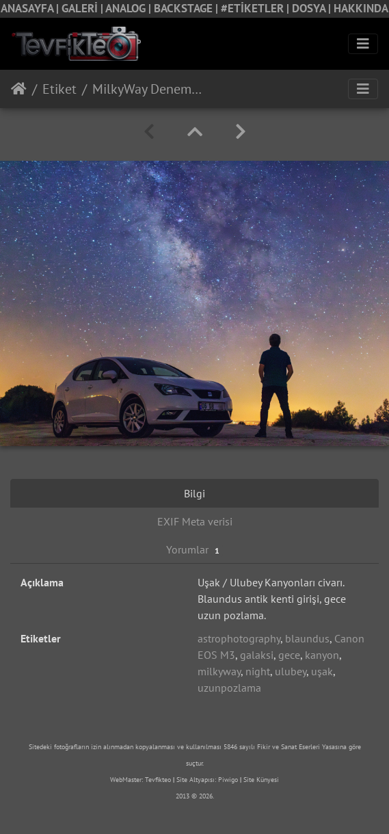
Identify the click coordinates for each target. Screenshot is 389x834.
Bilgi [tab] (194, 493)
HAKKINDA (361, 8)
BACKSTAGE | (187, 8)
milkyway (219, 671)
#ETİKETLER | (256, 8)
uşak (322, 671)
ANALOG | (129, 8)
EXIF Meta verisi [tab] (194, 521)
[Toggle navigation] (363, 44)
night (257, 671)
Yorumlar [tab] (194, 550)
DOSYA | (313, 8)
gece (289, 655)
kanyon (322, 655)
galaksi (256, 655)
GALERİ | (83, 8)
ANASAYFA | (31, 8)
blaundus (307, 638)
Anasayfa (19, 89)
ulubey (290, 671)
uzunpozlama (229, 687)
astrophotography (239, 638)
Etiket (59, 89)
